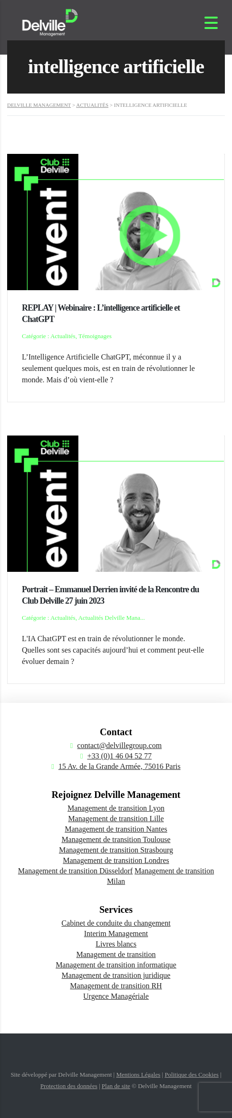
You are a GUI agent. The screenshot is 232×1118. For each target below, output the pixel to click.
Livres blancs (116, 944)
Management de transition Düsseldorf (75, 871)
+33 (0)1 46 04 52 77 (119, 756)
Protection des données (68, 1086)
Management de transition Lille (116, 819)
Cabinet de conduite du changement (115, 923)
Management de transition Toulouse (115, 839)
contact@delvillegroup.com (119, 745)
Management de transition (115, 954)
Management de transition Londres (116, 860)
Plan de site (116, 1086)
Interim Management (116, 933)
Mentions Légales (138, 1074)
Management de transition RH (116, 986)
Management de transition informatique (116, 965)
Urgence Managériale (116, 996)
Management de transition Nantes (116, 829)
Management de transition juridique (116, 975)
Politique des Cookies (191, 1074)
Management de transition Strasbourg (116, 850)
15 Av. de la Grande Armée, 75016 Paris (119, 766)
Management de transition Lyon (116, 808)
